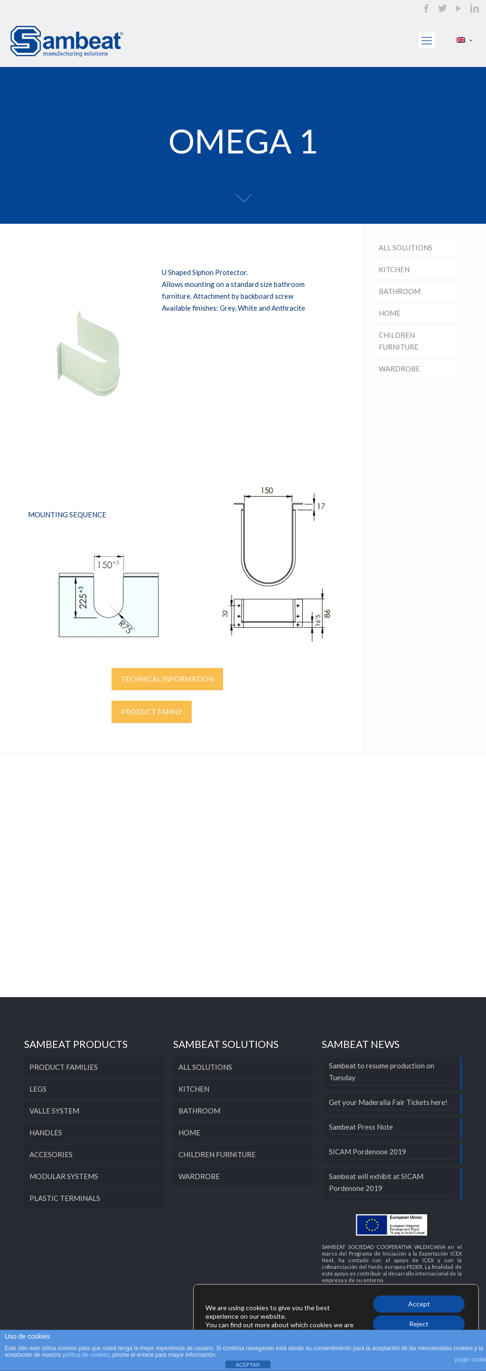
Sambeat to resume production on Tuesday (381, 1071)
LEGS (38, 1089)
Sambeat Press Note (361, 1127)
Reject (419, 1324)
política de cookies (85, 1355)
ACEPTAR (247, 1365)
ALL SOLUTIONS (405, 247)
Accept (419, 1304)
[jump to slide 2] (94, 630)
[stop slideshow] (135, 630)
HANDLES (45, 1132)
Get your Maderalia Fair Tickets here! (388, 1102)
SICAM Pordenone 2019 (367, 1151)
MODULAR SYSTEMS (63, 1176)
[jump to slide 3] (105, 630)
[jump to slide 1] (84, 630)
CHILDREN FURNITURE (399, 341)
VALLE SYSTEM (54, 1110)
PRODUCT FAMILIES (63, 1067)
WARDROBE (399, 368)
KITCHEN (394, 269)
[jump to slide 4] (115, 630)
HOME (390, 313)
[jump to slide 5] (126, 630)
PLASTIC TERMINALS (64, 1198)
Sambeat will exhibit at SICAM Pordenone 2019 (376, 1182)
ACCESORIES (51, 1154)
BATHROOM (400, 291)
